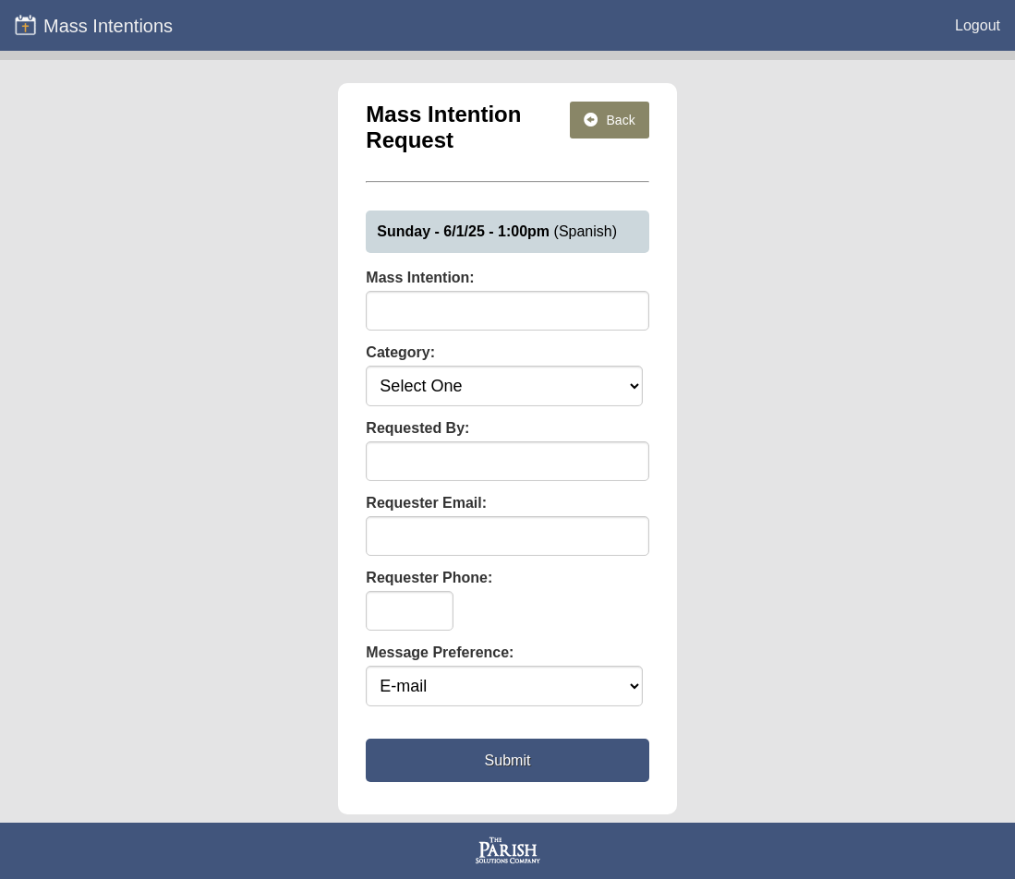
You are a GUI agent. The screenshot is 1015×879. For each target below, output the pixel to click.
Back (609, 120)
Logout (977, 25)
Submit (508, 760)
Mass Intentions (93, 25)
